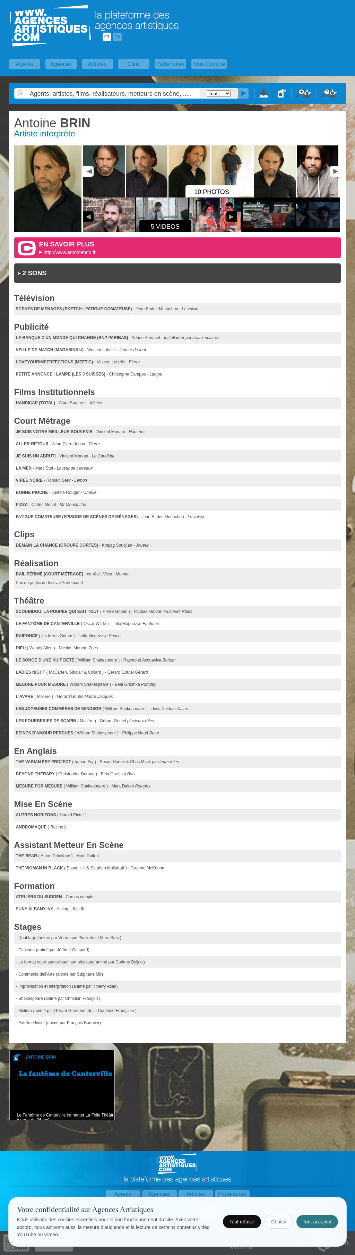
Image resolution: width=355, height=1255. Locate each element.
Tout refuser (242, 1221)
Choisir (278, 1221)
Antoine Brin (41, 1057)
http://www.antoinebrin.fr (69, 252)
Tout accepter (317, 1221)
